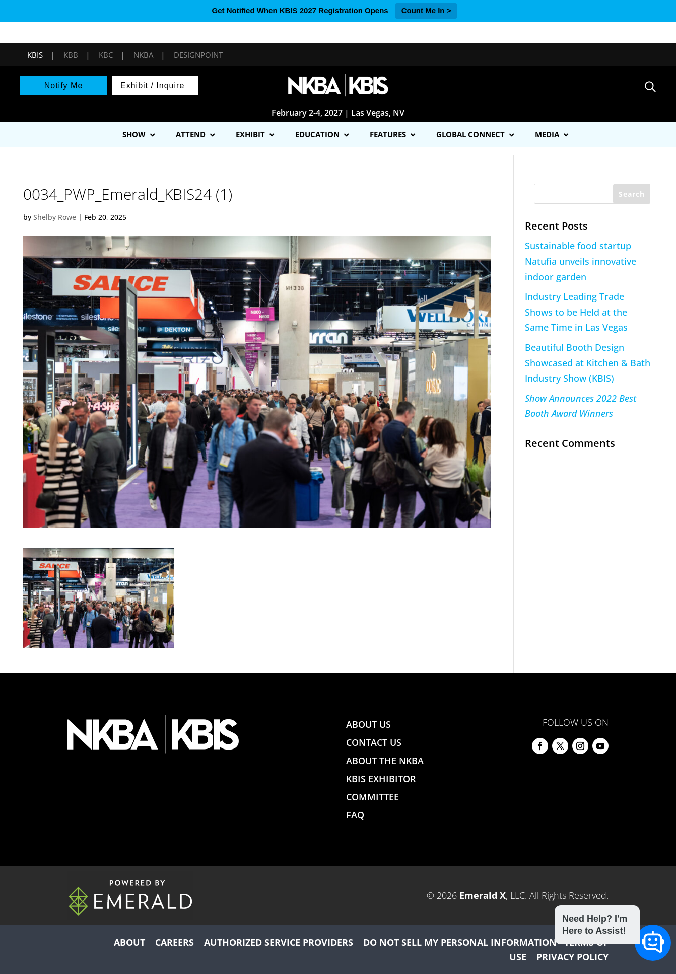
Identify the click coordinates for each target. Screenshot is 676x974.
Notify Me (63, 85)
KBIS (35, 55)
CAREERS (174, 942)
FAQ (355, 815)
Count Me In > (426, 10)
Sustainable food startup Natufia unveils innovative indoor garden (580, 261)
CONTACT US (373, 742)
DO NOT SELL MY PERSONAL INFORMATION (460, 942)
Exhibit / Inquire (152, 85)
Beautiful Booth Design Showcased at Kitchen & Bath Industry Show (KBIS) (587, 362)
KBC (106, 55)
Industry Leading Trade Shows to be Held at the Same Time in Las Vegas (576, 311)
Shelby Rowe (54, 217)
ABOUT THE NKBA (385, 761)
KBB (70, 55)
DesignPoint (198, 55)
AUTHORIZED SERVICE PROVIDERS (278, 942)
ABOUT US (368, 724)
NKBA (143, 55)
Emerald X (482, 895)
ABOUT (129, 942)
